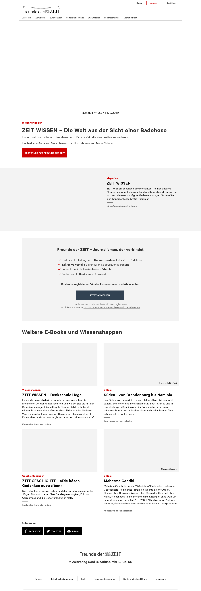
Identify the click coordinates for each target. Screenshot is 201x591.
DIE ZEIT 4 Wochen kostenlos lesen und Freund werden (111, 307)
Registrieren (171, 3)
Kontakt (139, 3)
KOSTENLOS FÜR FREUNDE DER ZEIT (45, 152)
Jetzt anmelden (99, 295)
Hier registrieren (118, 304)
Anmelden (153, 3)
